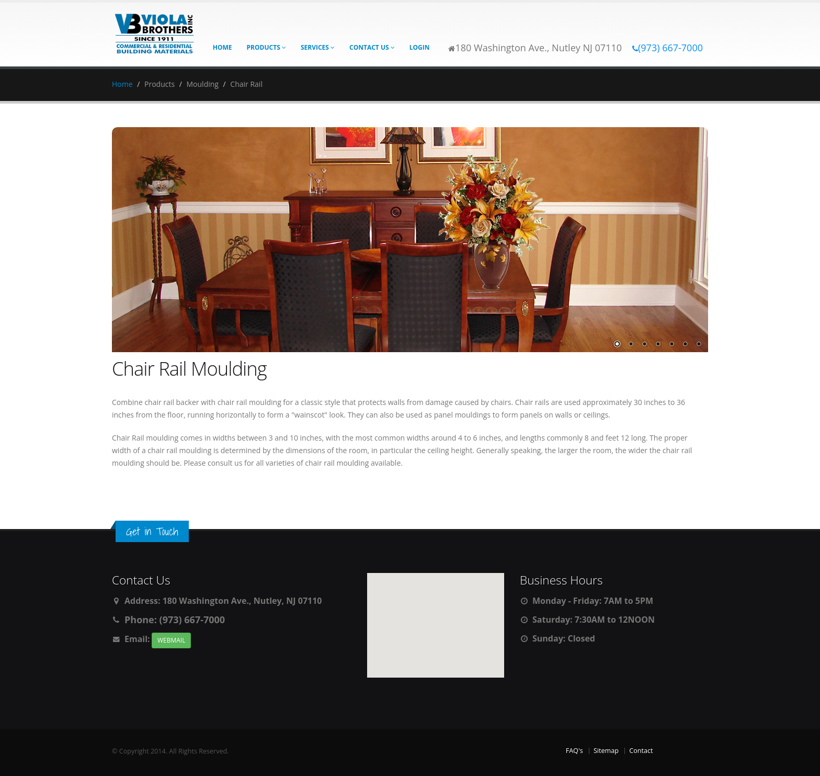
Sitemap (606, 750)
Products (266, 47)
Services (318, 47)
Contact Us (372, 47)
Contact (641, 750)
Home (222, 47)
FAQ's (574, 750)
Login (419, 47)
